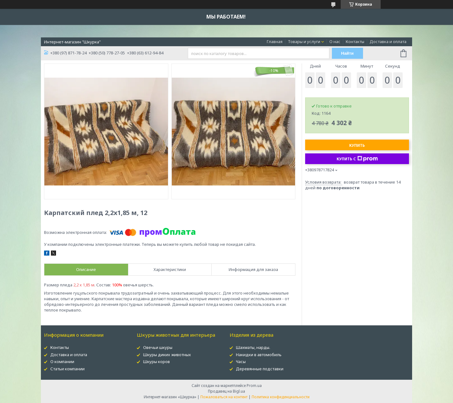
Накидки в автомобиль (259, 354)
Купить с (357, 159)
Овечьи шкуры (157, 347)
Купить (357, 145)
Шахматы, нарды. (253, 347)
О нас (334, 41)
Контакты (355, 41)
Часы (241, 361)
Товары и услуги (304, 41)
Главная (274, 41)
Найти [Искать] (347, 53)
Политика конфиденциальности (281, 397)
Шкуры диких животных (167, 354)
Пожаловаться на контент (224, 397)
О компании (62, 361)
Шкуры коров (156, 361)
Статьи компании (67, 369)
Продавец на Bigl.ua (226, 391)
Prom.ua (254, 385)
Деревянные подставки (259, 369)
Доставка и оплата (388, 41)
